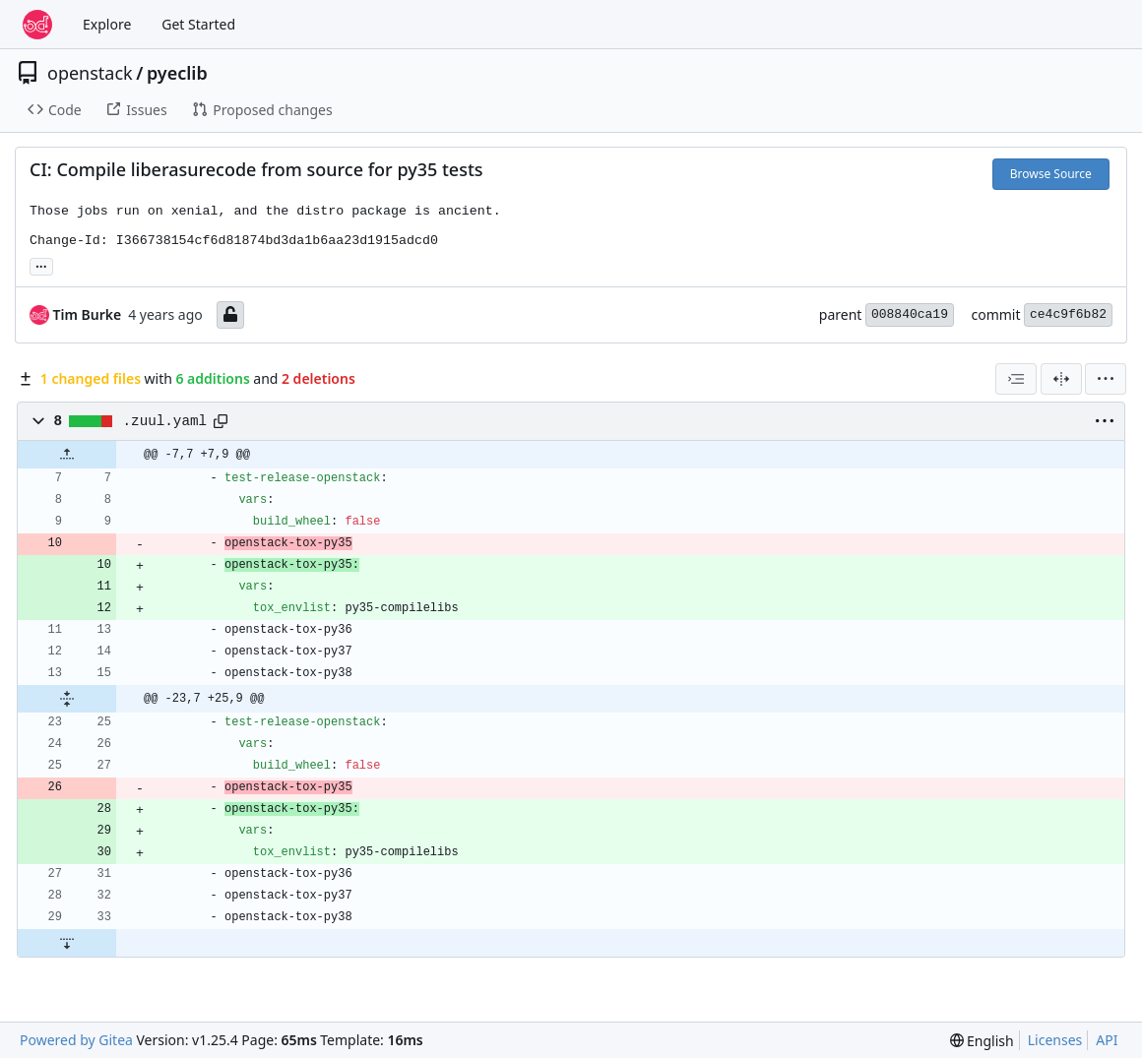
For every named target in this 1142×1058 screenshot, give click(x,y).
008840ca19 (909, 314)
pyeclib (177, 73)
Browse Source (1051, 173)
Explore (107, 24)
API (1106, 1039)
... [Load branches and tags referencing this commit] (41, 265)
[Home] (37, 24)
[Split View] (1061, 379)
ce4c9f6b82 (1068, 314)
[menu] (1105, 379)
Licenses (1055, 1039)
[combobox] (1016, 379)
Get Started (198, 24)
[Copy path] (220, 421)
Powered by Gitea (76, 1039)
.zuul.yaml (165, 421)
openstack (90, 73)
